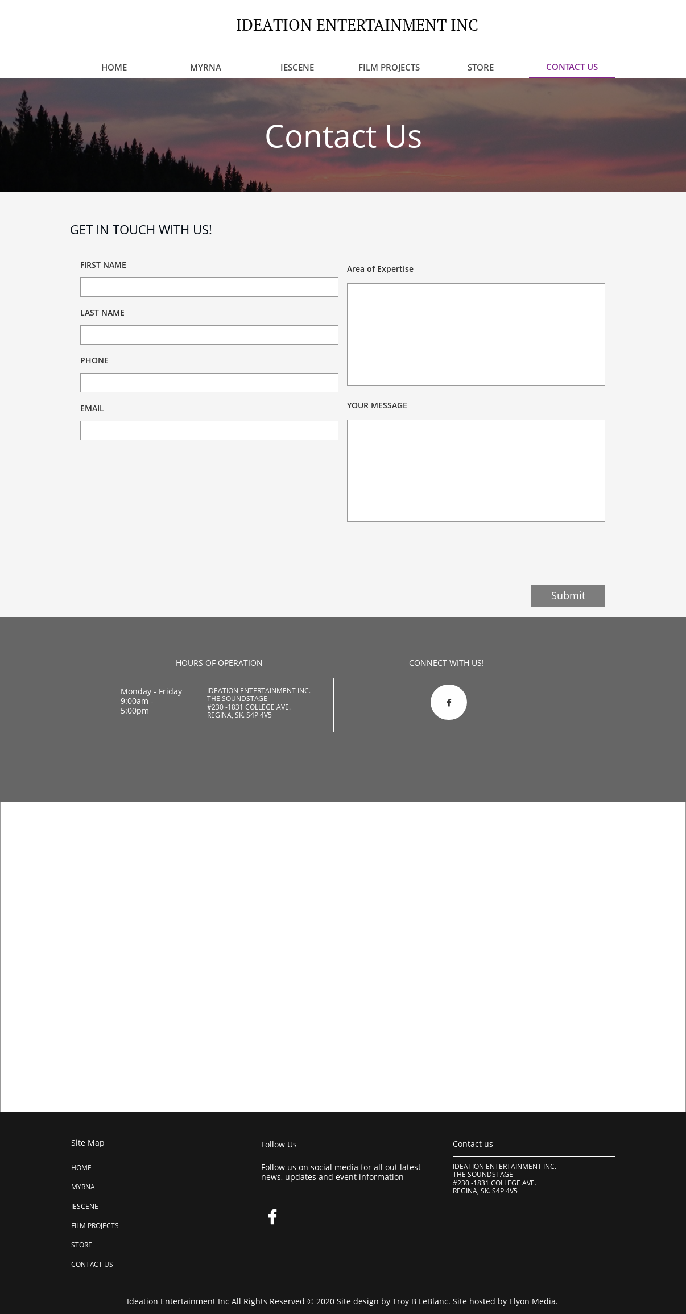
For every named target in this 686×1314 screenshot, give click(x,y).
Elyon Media (532, 1301)
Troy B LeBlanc (420, 1301)
